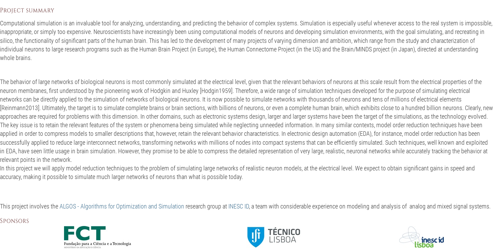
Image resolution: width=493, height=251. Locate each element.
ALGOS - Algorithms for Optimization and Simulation (122, 206)
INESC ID (238, 206)
